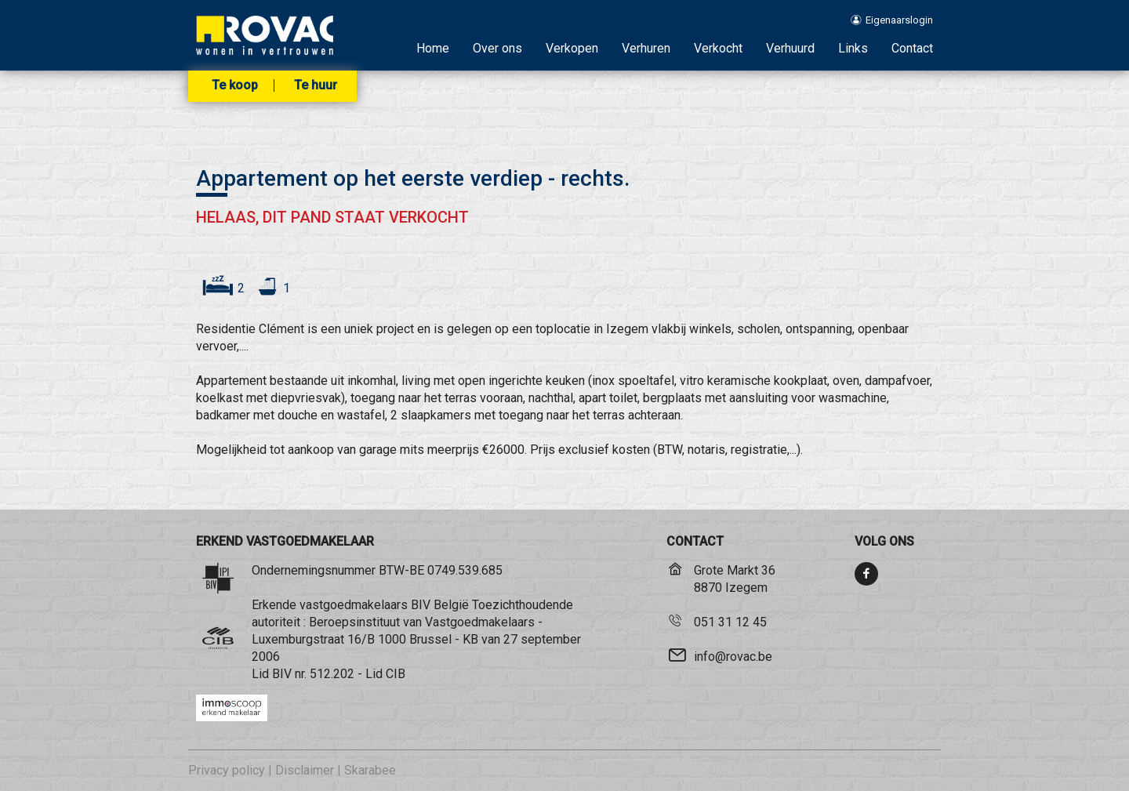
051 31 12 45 (730, 622)
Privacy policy (226, 770)
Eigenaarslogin (891, 20)
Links (853, 48)
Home (432, 48)
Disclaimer (304, 770)
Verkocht (718, 48)
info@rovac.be (733, 656)
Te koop (235, 85)
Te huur (315, 85)
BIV (282, 673)
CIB (395, 673)
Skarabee (370, 770)
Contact (912, 48)
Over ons (497, 48)
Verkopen (572, 48)
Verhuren (646, 48)
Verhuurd (790, 48)
